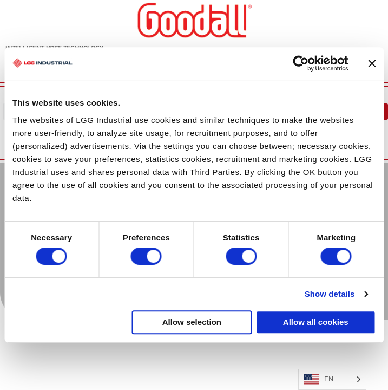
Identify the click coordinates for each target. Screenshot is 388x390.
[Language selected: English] (332, 379)
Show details (330, 294)
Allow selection (191, 322)
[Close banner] (372, 63)
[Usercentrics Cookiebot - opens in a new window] (300, 63)
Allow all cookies (315, 322)
